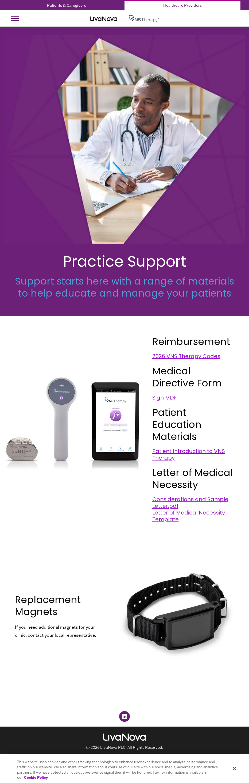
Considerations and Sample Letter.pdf (190, 503)
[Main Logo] (124, 18)
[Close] (234, 768)
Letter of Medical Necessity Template (188, 516)
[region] (124, 768)
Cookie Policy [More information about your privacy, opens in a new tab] (36, 777)
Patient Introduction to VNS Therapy (188, 454)
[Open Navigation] (15, 18)
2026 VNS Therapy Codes (186, 356)
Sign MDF (164, 397)
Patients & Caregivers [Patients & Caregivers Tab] (66, 5)
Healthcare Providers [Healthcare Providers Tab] (182, 5)
